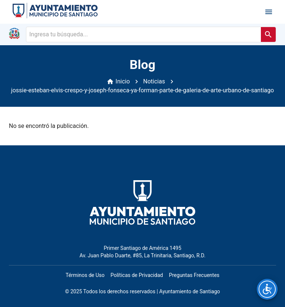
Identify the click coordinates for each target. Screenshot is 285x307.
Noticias (154, 81)
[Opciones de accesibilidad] (267, 289)
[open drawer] (268, 11)
